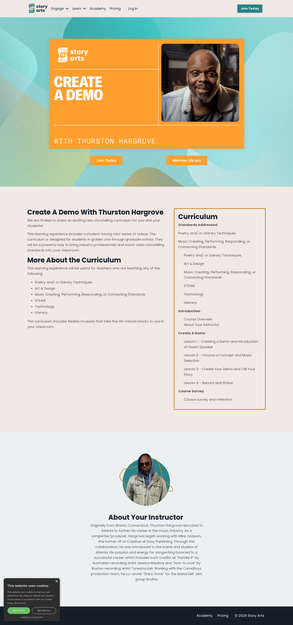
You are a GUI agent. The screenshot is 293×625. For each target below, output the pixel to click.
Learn (79, 8)
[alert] (32, 599)
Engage (60, 8)
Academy (98, 8)
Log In (133, 8)
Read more (20, 603)
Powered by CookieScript (32, 617)
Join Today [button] (250, 8)
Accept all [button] (19, 610)
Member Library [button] (186, 160)
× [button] (56, 581)
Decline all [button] (44, 610)
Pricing (115, 8)
